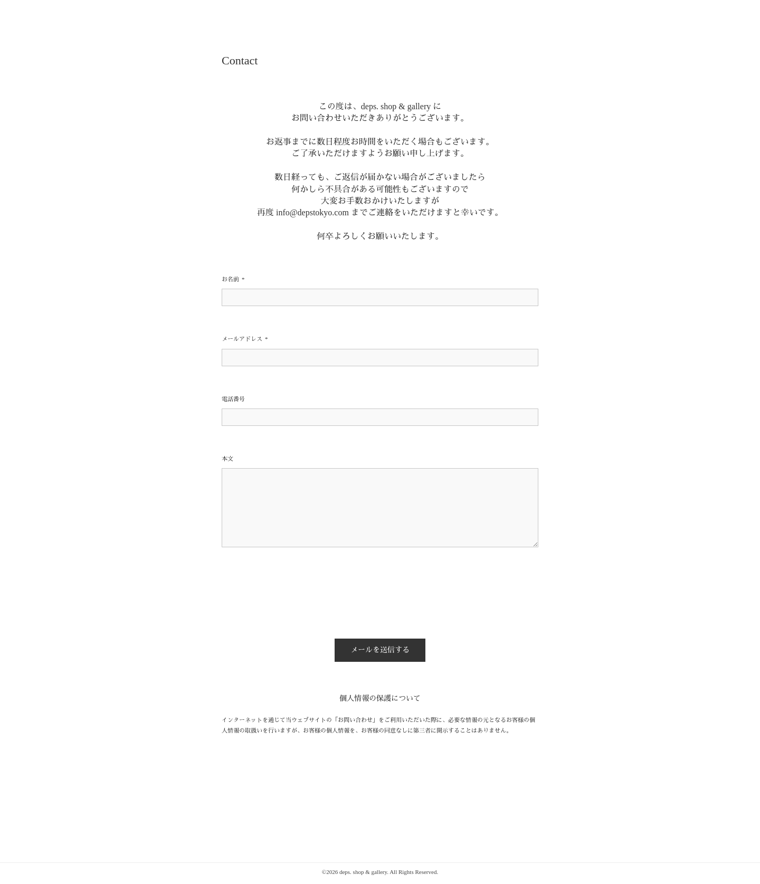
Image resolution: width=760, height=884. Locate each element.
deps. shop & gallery (363, 872)
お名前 (233, 279)
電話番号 (233, 399)
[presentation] (302, 596)
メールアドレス (245, 339)
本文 (227, 458)
